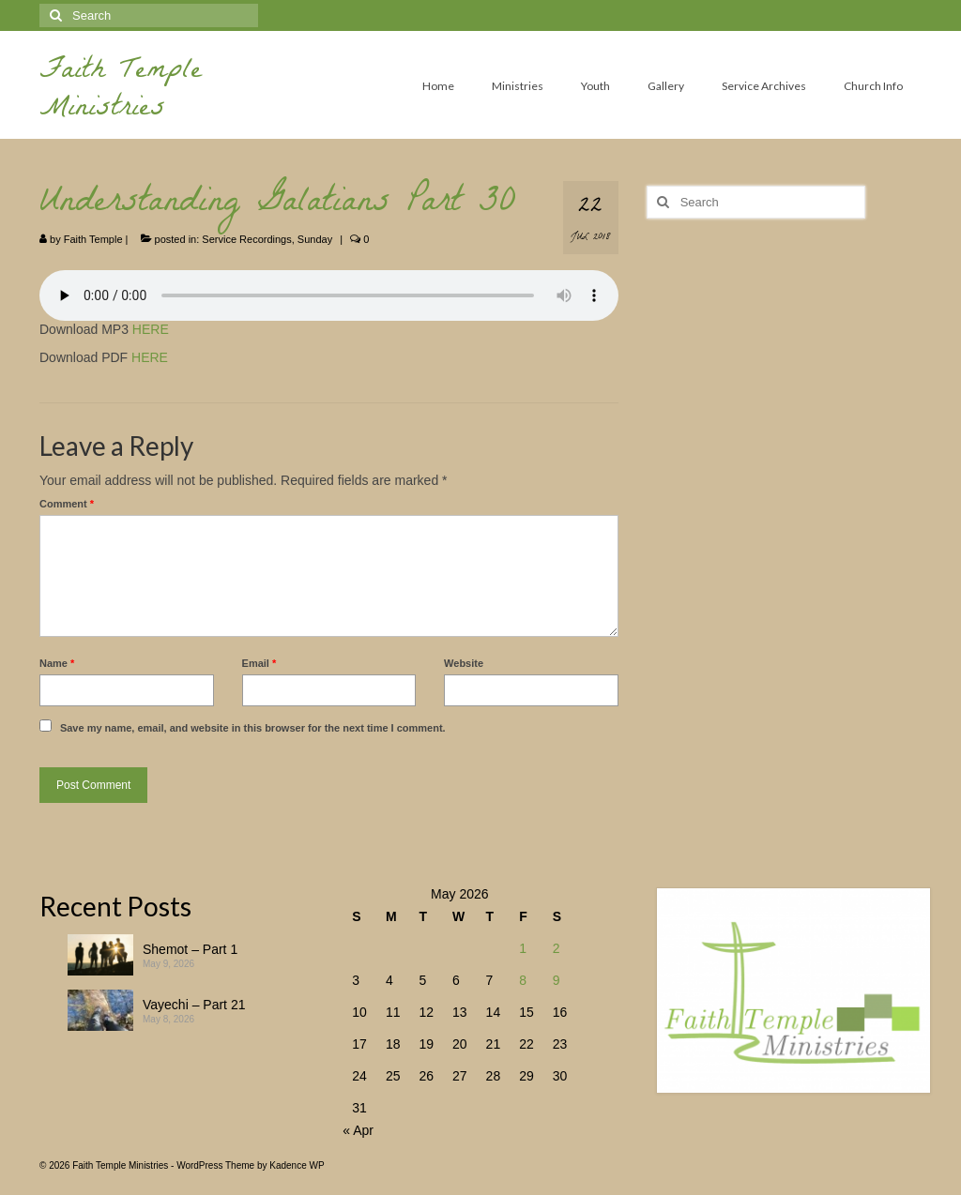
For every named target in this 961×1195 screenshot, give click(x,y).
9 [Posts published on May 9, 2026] (556, 980)
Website (463, 663)
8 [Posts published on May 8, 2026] (522, 980)
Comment (66, 503)
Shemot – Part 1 (190, 949)
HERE (150, 329)
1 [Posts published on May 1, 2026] (522, 948)
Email (259, 663)
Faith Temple (93, 239)
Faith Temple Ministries (120, 91)
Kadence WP (296, 1165)
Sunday (314, 239)
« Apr (358, 1130)
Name (56, 663)
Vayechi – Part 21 (194, 1004)
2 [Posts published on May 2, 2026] (556, 948)
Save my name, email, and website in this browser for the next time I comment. (253, 728)
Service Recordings (246, 239)
